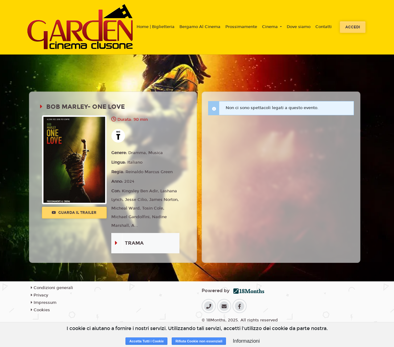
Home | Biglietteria (155, 26)
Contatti (323, 26)
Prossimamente (241, 26)
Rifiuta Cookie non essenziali (198, 341)
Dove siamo (298, 26)
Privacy (39, 295)
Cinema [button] (270, 26)
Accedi (352, 27)
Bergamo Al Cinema (199, 26)
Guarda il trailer (74, 212)
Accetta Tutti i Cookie (146, 341)
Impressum (43, 302)
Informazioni (246, 341)
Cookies (40, 310)
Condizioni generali (52, 287)
